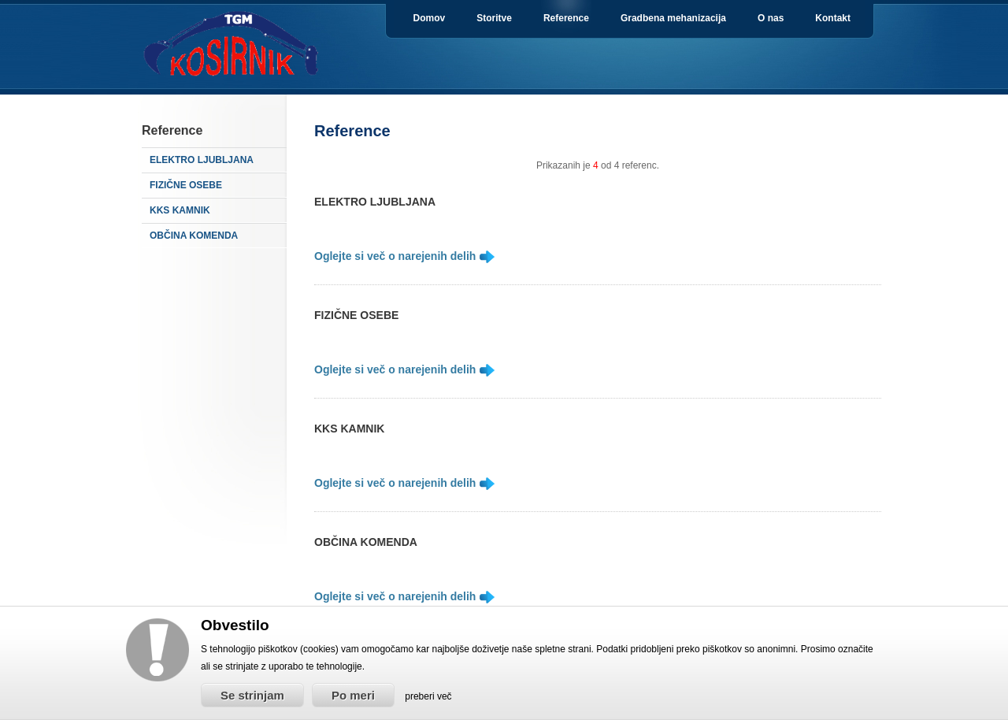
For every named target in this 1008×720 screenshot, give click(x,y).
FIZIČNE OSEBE (186, 185)
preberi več (428, 696)
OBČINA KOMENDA (194, 235)
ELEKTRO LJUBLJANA (202, 159)
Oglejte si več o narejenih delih (396, 256)
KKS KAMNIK (180, 210)
